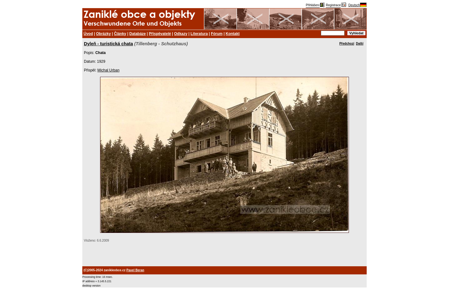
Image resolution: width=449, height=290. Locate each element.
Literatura (199, 34)
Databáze (137, 34)
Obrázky (103, 34)
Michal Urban (108, 70)
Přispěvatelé (160, 34)
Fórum (216, 34)
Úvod (88, 34)
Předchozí (346, 43)
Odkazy (180, 34)
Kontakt (233, 34)
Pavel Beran (135, 270)
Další (360, 43)
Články (120, 34)
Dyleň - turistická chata (108, 43)
